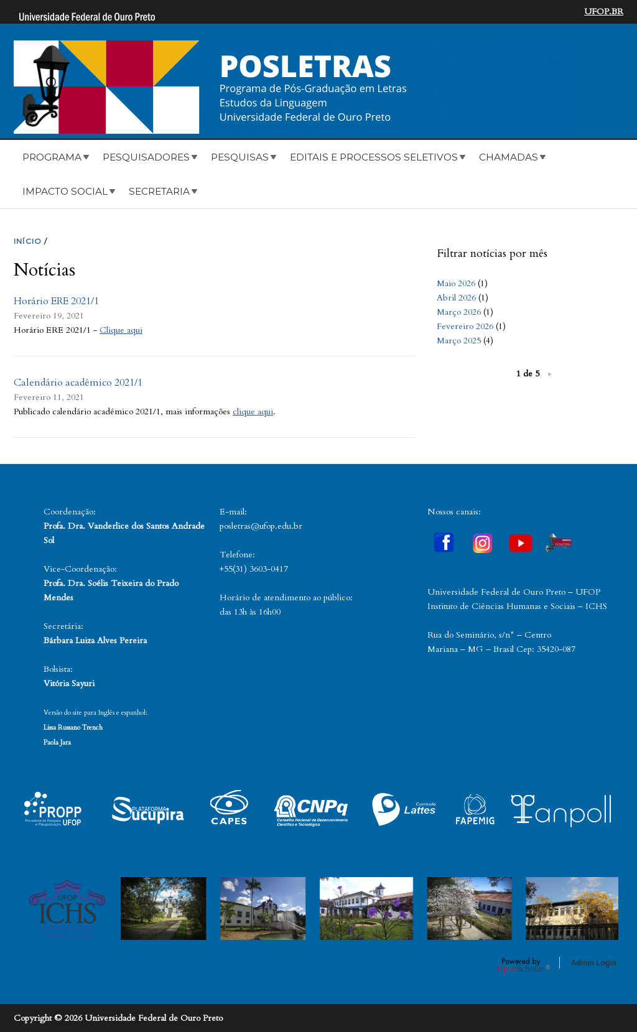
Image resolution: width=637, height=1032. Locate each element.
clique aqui (253, 411)
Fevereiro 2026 (465, 326)
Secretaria (159, 191)
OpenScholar (523, 965)
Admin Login (593, 963)
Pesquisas (240, 157)
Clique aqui (121, 330)
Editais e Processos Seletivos (374, 157)
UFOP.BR (603, 11)
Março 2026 (459, 312)
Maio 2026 (456, 283)
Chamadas (508, 157)
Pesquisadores (146, 157)
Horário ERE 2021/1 (56, 301)
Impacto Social (65, 191)
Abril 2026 (456, 298)
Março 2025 (459, 340)
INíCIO (28, 241)
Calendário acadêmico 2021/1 (78, 382)
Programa (51, 157)
